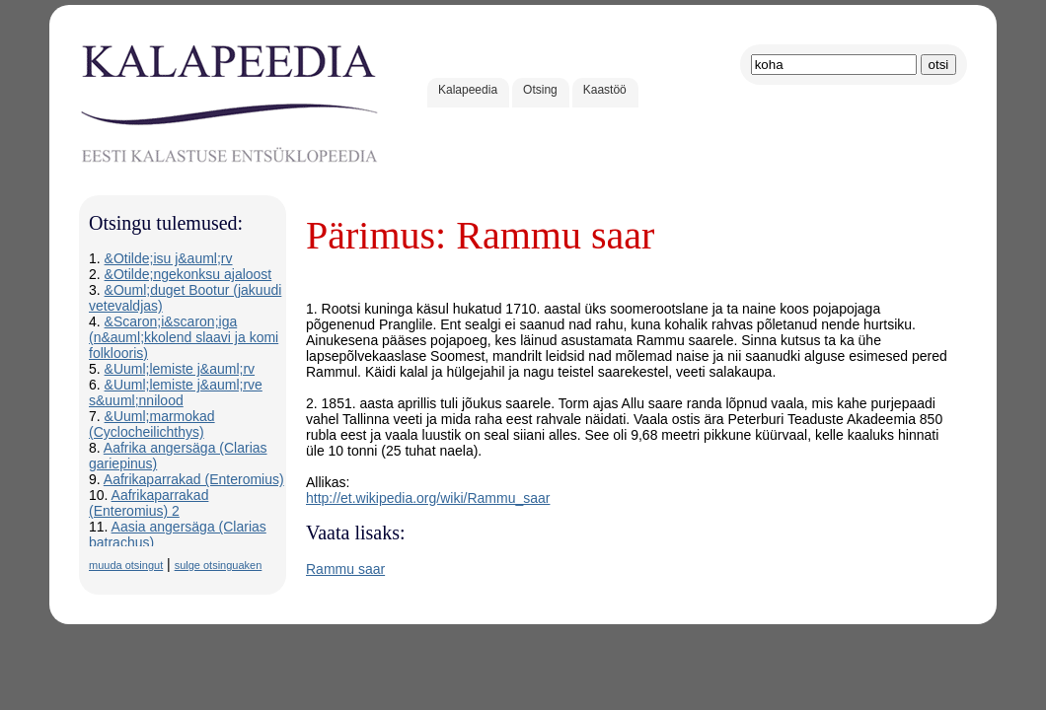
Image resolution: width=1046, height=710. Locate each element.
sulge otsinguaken (218, 565)
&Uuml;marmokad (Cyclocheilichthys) (152, 424)
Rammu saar (345, 569)
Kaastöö (605, 90)
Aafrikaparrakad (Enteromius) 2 (148, 503)
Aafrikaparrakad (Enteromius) (194, 479)
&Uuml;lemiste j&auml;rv (180, 369)
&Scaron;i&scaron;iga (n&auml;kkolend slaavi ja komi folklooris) (183, 337)
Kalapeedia (467, 90)
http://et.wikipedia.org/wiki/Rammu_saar (428, 498)
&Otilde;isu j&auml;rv (169, 258)
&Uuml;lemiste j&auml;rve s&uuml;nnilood (175, 392)
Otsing (540, 90)
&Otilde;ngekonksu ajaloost (188, 274)
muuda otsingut (126, 565)
